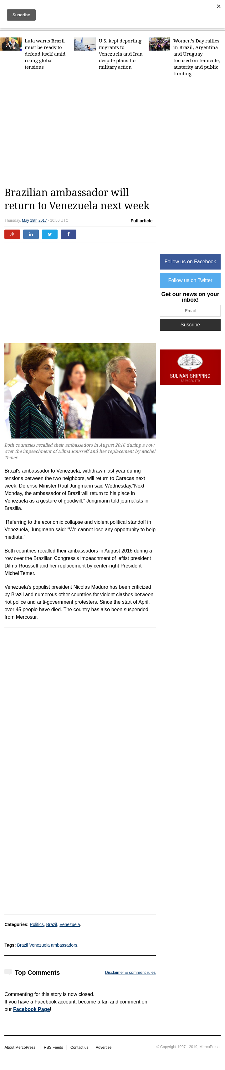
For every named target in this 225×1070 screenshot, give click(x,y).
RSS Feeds (53, 1047)
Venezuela (69, 924)
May (25, 220)
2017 (42, 220)
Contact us (79, 1047)
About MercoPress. (20, 1047)
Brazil (51, 924)
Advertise (103, 1047)
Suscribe (190, 324)
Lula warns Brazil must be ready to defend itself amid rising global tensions (45, 54)
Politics (36, 924)
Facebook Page (31, 1009)
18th (33, 220)
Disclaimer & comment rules (130, 972)
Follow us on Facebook (190, 261)
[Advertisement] (114, 133)
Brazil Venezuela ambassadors (47, 945)
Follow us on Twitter (190, 280)
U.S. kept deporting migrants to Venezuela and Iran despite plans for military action (121, 54)
